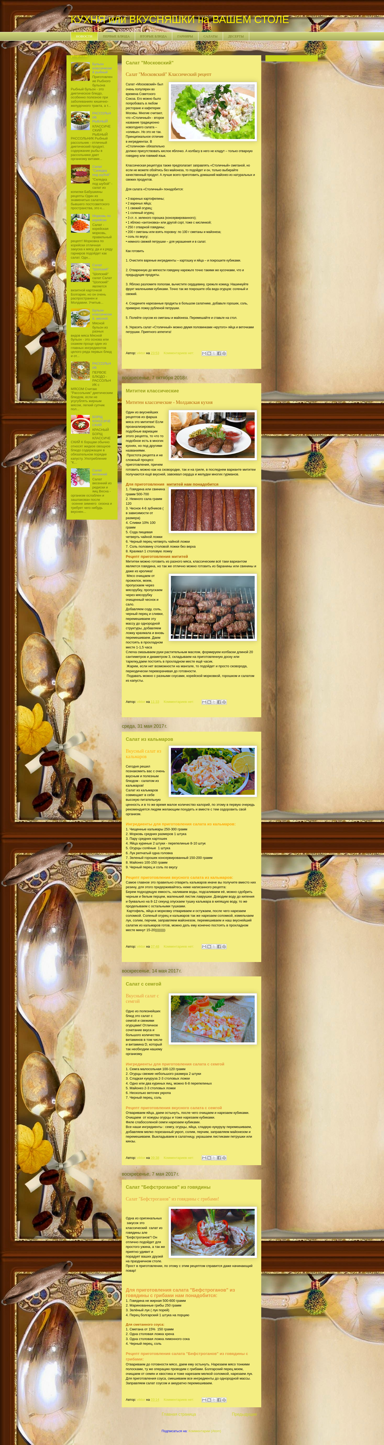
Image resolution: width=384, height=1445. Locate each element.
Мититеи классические (152, 390)
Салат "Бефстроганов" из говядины (168, 1187)
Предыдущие (244, 1414)
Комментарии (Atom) (204, 1431)
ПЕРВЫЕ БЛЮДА (116, 36)
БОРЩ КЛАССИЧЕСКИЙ (101, 421)
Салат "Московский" (150, 62)
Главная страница (179, 1414)
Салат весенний (99, 472)
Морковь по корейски (101, 218)
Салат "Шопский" (100, 267)
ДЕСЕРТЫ (236, 36)
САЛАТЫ (210, 36)
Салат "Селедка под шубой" (101, 171)
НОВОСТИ (84, 36)
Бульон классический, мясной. (102, 314)
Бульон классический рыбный (102, 68)
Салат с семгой (144, 984)
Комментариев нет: (179, 353)
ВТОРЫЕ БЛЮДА (153, 36)
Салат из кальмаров (149, 739)
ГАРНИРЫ (185, 36)
